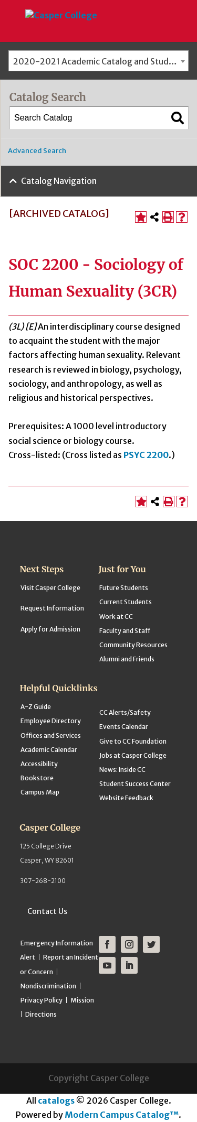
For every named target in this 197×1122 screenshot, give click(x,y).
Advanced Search (37, 150)
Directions (41, 1014)
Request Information (52, 608)
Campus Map (39, 792)
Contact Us (47, 911)
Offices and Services (50, 735)
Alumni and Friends (126, 659)
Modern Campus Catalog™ (122, 1114)
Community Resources (133, 645)
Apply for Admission (50, 629)
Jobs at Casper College (133, 755)
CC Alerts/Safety (125, 712)
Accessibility (39, 764)
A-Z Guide (35, 707)
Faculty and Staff (124, 631)
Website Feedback (126, 798)
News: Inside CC (122, 770)
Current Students (125, 602)
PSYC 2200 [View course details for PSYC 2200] (146, 455)
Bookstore (37, 778)
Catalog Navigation (59, 181)
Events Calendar (123, 727)
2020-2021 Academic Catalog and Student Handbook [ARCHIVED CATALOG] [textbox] (100, 61)
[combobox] (98, 60)
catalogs (56, 1100)
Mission (82, 1000)
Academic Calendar (48, 750)
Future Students (123, 588)
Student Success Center (135, 784)
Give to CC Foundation (133, 741)
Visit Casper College (50, 588)
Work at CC (116, 616)
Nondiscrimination (48, 986)
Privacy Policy (41, 1000)
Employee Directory (50, 721)
